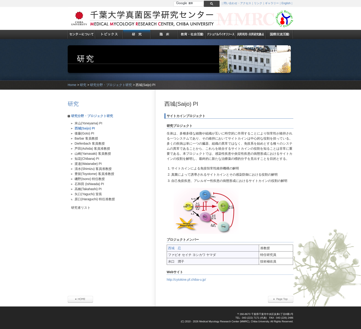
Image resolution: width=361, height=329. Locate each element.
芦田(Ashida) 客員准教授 (92, 148)
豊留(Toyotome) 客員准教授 (94, 174)
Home (72, 85)
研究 (83, 85)
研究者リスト (80, 207)
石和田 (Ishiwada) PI (89, 184)
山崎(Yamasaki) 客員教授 (93, 153)
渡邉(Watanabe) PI (88, 164)
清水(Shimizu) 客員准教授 (93, 169)
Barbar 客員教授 (86, 138)
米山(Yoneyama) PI (88, 123)
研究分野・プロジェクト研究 (111, 85)
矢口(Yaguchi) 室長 (88, 194)
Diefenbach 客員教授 (90, 143)
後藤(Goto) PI (84, 133)
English (286, 3)
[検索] (190, 3)
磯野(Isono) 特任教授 (90, 179)
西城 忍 (174, 248)
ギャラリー (272, 3)
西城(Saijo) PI (85, 128)
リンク (258, 3)
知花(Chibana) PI (87, 158)
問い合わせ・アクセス (237, 3)
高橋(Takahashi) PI (88, 189)
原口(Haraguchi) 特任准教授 (95, 199)
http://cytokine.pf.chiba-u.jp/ (186, 279)
